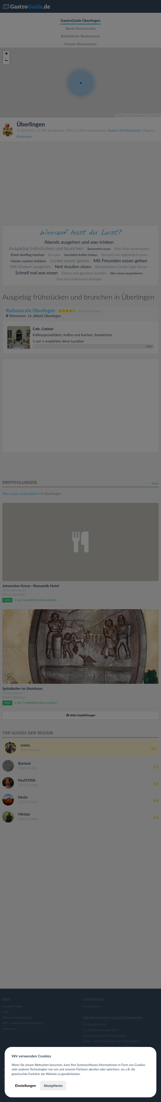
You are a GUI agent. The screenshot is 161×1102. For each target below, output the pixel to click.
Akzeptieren (53, 1085)
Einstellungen (25, 1085)
